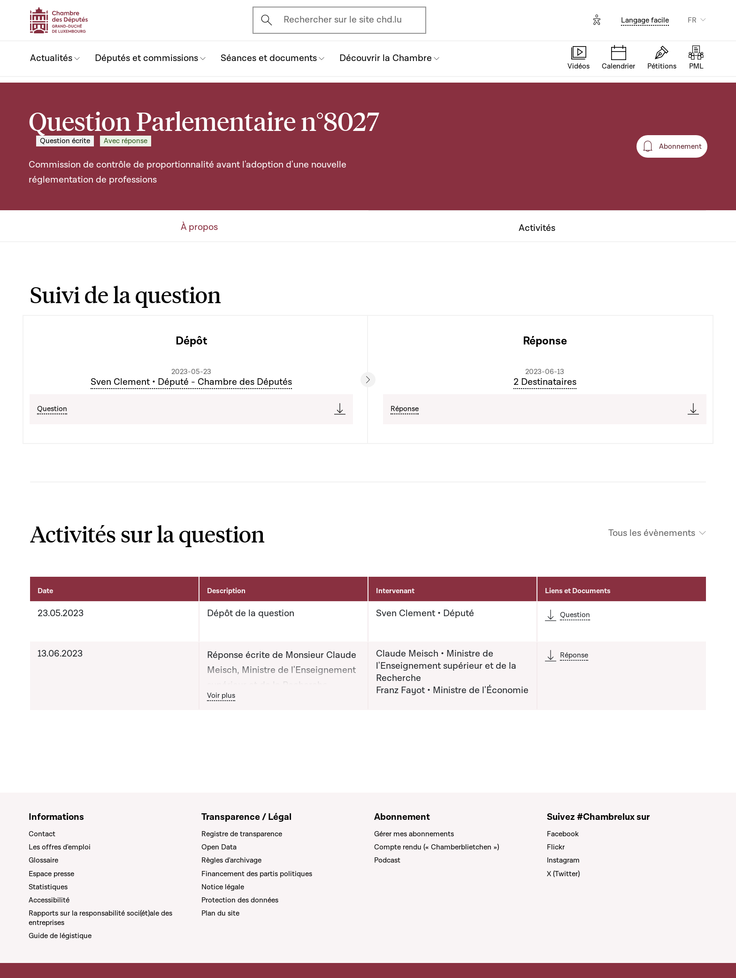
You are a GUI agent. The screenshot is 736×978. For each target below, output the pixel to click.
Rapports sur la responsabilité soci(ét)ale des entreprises (100, 918)
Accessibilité (49, 900)
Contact (42, 834)
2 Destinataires (545, 382)
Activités (537, 228)
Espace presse (51, 874)
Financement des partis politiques (256, 874)
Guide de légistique (60, 935)
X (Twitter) (563, 874)
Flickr (556, 847)
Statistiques (48, 887)
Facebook (563, 834)
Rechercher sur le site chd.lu (343, 20)
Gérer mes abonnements (414, 834)
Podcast (387, 860)
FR (692, 20)
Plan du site (220, 913)
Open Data (219, 847)
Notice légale (222, 887)
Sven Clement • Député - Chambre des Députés (191, 382)
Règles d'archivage (231, 860)
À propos (199, 227)
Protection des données (239, 900)
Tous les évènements (651, 533)
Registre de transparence (241, 834)
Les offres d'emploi (60, 847)
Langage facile (645, 20)
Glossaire (43, 860)
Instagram (563, 860)
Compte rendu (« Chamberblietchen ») (436, 847)
